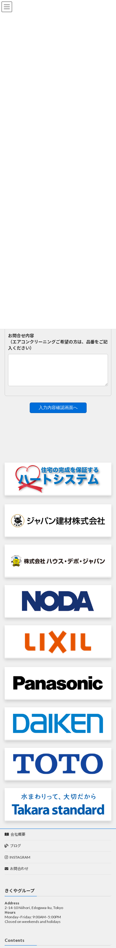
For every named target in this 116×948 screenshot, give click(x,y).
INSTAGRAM (17, 862)
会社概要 (15, 839)
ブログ (13, 850)
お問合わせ (16, 873)
